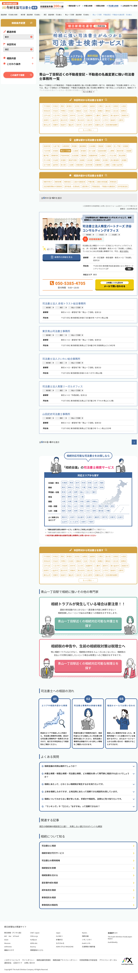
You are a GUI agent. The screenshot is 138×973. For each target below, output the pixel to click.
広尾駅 (75, 151)
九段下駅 (56, 146)
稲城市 (113, 120)
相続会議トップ (74, 6)
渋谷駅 (55, 160)
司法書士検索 (113, 6)
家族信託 (113, 182)
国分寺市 (64, 120)
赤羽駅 (105, 160)
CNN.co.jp (34, 936)
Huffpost (33, 939)
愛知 (63, 496)
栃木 (95, 487)
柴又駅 (63, 165)
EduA (6, 939)
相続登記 (67, 182)
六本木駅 (47, 151)
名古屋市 (80, 517)
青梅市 (72, 120)
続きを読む (124, 251)
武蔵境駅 (98, 165)
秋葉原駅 (65, 146)
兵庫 (69, 501)
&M (5, 936)
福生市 (70, 125)
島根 (88, 506)
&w (10, 936)
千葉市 (90, 522)
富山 (82, 492)
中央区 (55, 106)
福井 (94, 492)
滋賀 (88, 501)
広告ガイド (17, 963)
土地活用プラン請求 (129, 6)
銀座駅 (100, 146)
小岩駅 (70, 165)
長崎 (75, 510)
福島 (102, 482)
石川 (88, 492)
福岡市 (97, 517)
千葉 (83, 487)
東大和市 (81, 120)
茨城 (89, 487)
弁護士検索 (88, 6)
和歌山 (94, 501)
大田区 (123, 106)
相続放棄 (58, 182)
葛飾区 (123, 111)
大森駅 (102, 155)
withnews (8, 946)
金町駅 (55, 165)
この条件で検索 (17, 74)
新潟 (63, 492)
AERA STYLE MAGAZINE (65, 946)
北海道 (64, 482)
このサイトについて (12, 960)
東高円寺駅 (72, 160)
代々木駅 (47, 160)
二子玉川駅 (112, 155)
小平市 (105, 120)
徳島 (100, 506)
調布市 (105, 115)
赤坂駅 (55, 151)
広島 (63, 506)
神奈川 (70, 487)
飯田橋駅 (83, 146)
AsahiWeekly (113, 942)
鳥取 (82, 506)
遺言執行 (85, 186)
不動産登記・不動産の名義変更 (103, 186)
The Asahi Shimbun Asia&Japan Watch (120, 937)
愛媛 (106, 506)
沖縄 (108, 510)
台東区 (84, 106)
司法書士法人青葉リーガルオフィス (62, 386)
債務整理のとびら (36, 950)
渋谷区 (55, 111)
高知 (112, 506)
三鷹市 (97, 115)
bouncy (33, 946)
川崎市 (83, 522)
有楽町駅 (47, 146)
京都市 (112, 517)
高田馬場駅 (102, 151)
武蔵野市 (89, 115)
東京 (63, 487)
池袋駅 (82, 160)
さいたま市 (74, 522)
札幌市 (89, 517)
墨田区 (92, 106)
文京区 (77, 106)
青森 (71, 482)
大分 (88, 510)
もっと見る (87, 130)
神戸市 (104, 517)
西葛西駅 (79, 165)
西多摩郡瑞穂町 (112, 125)
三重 (82, 496)
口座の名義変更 (79, 182)
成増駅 (124, 160)
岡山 (69, 506)
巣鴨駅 (97, 160)
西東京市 (125, 115)
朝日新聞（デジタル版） (13, 932)
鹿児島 (100, 510)
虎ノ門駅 (117, 146)
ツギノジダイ (87, 939)
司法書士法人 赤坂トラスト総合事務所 (64, 303)
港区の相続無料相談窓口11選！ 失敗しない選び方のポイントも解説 (70, 826)
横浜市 (64, 517)
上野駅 (111, 151)
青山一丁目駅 (75, 307)
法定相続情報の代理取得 (53, 186)
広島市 (120, 517)
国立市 (89, 120)
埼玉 (77, 487)
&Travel (16, 936)
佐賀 (69, 510)
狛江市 (97, 120)
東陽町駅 (54, 155)
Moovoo (7, 943)
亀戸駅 (46, 155)
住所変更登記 (123, 186)
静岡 (69, 496)
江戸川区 (47, 115)
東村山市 (47, 125)
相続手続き (48, 182)
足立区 (115, 111)
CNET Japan (34, 932)
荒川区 (92, 111)
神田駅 (74, 146)
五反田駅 (75, 155)
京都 (75, 501)
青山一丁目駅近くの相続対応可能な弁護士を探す (88, 623)
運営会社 (7, 963)
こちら (98, 532)
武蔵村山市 (99, 125)
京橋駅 (108, 146)
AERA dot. (34, 943)
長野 (75, 492)
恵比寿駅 (122, 155)
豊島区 (78, 111)
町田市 (64, 115)
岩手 (77, 482)
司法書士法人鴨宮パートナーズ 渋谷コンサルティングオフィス (107, 228)
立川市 (80, 115)
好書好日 (59, 939)
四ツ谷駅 (92, 151)
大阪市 (72, 517)
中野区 (63, 111)
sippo (58, 932)
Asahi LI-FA (86, 943)
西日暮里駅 (115, 160)
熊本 (82, 510)
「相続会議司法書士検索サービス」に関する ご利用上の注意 (70, 529)
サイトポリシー (28, 960)
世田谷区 (47, 111)
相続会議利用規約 (44, 960)
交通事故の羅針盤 (88, 946)
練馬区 (108, 111)
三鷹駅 (107, 165)
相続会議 (85, 936)
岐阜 (75, 496)
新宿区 (69, 106)
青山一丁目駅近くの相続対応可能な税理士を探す (88, 665)
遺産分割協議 (102, 182)
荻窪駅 (63, 160)
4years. (84, 932)
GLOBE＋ (59, 936)
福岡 (63, 510)
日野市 (120, 120)
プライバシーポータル (108, 960)
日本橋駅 (92, 146)
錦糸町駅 (120, 151)
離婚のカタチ (9, 950)
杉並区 (70, 111)
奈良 (82, 501)
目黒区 (115, 106)
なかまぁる (60, 943)
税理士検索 (100, 6)
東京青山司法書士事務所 (56, 331)
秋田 (83, 482)
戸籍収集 (91, 182)
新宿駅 (83, 151)
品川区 (108, 106)
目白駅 (89, 160)
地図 (129, 269)
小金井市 (54, 120)
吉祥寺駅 (89, 165)
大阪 (63, 501)
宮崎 (94, 510)
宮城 (89, 482)
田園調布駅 (93, 155)
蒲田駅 (83, 155)
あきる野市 (88, 125)
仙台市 (64, 522)
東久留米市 (115, 115)
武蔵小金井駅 (117, 165)
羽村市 (78, 125)
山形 (95, 482)
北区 (85, 111)
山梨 (69, 492)
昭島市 (63, 125)
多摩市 (46, 120)
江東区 (100, 106)
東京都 (88, 235)
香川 (94, 506)
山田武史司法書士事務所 (56, 414)
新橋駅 (125, 146)
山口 (75, 506)
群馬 (102, 487)
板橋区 (100, 111)
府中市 (72, 115)
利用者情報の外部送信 (88, 960)
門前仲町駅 (65, 155)
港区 (62, 106)
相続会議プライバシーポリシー (65, 960)
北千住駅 (47, 165)
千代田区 (47, 106)
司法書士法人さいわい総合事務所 (61, 359)
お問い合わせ (29, 963)
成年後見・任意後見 (72, 186)
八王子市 (56, 115)
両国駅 (128, 151)
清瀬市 (55, 125)
